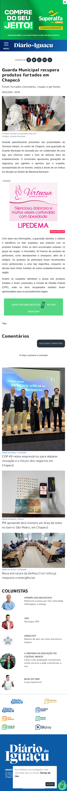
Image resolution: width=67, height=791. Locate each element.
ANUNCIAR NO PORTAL (33, 746)
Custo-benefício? (33, 632)
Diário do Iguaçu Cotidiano (14, 403)
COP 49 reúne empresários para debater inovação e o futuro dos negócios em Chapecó (30, 411)
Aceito (50, 784)
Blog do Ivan (32, 629)
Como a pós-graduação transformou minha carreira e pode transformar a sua (42, 613)
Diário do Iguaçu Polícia (13, 470)
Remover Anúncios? (57, 232)
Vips (26, 568)
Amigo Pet (30, 586)
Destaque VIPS (31, 572)
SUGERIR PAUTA (34, 736)
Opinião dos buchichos (38, 548)
